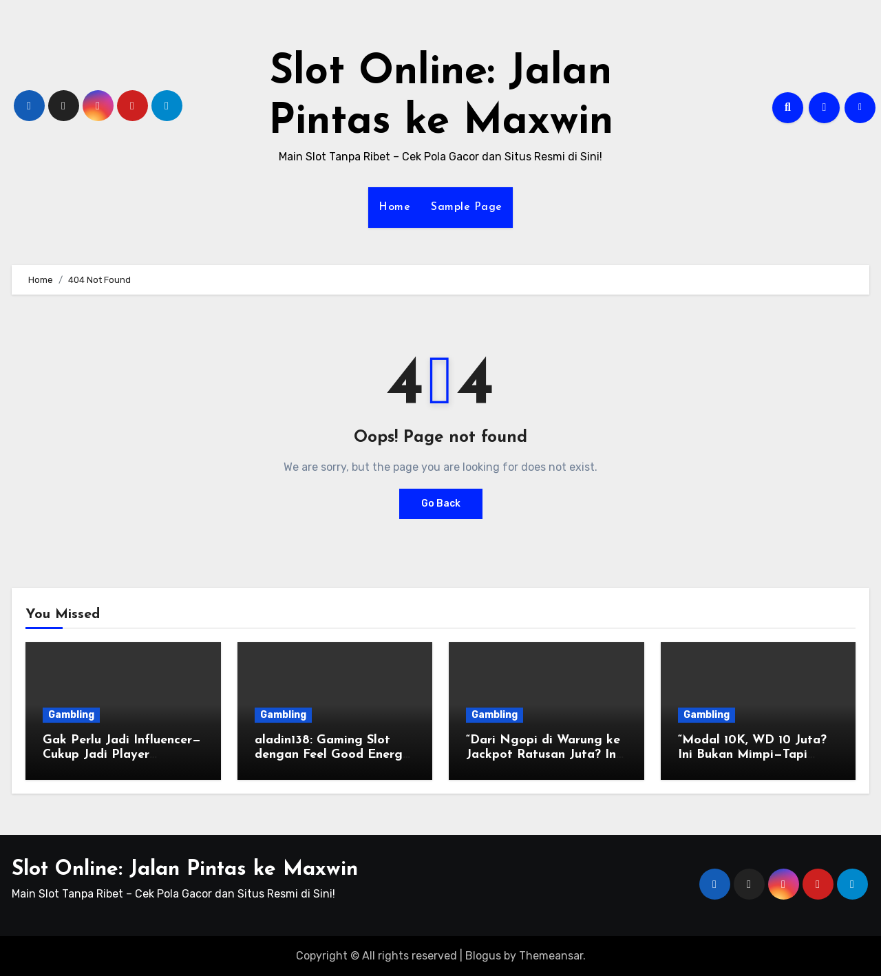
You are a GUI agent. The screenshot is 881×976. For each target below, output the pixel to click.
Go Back (440, 503)
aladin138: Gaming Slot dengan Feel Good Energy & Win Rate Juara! (332, 755)
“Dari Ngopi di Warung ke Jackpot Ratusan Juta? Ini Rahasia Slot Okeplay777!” (543, 755)
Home (394, 207)
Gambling (71, 715)
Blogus (483, 955)
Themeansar (551, 955)
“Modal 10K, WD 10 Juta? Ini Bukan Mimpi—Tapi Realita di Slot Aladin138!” (754, 755)
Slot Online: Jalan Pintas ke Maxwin (185, 869)
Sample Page (466, 207)
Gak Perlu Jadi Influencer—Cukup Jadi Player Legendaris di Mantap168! (122, 755)
